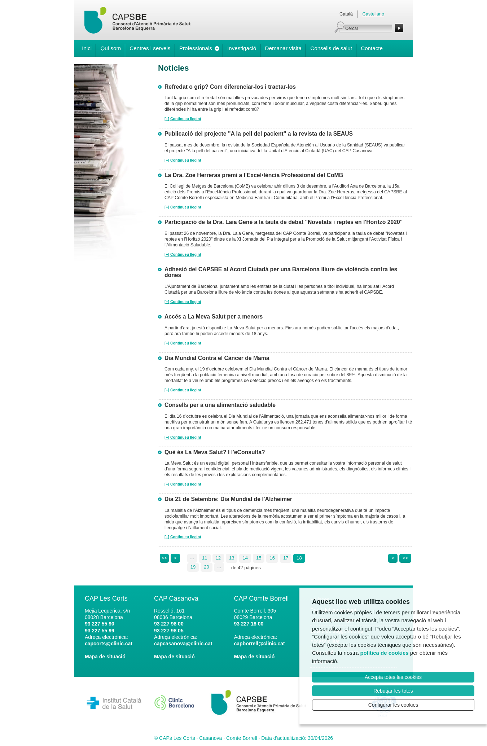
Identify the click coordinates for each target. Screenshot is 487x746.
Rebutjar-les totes (393, 691)
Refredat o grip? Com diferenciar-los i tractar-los (230, 87)
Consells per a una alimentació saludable (220, 405)
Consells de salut (331, 48)
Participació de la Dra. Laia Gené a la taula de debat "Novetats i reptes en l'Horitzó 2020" (283, 222)
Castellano (373, 14)
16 (272, 558)
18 (299, 558)
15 (258, 558)
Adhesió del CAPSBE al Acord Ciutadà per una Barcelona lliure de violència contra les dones (280, 272)
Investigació (241, 48)
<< (164, 558)
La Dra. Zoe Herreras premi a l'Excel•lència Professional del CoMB (253, 175)
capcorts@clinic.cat (108, 643)
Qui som (110, 48)
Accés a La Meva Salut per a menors (213, 316)
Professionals (195, 48)
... (192, 558)
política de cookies (384, 653)
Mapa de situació (105, 656)
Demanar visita (283, 48)
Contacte (372, 48)
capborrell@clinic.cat (259, 643)
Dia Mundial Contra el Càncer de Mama (216, 358)
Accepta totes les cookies (393, 677)
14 (244, 558)
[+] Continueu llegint (182, 119)
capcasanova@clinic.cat (183, 643)
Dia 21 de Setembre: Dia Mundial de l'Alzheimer (228, 499)
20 (206, 567)
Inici (87, 48)
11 (204, 558)
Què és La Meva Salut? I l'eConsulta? (214, 452)
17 (285, 558)
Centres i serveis (150, 48)
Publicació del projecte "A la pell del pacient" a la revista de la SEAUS (258, 134)
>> (405, 558)
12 (218, 558)
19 (193, 567)
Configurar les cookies (393, 705)
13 (231, 558)
